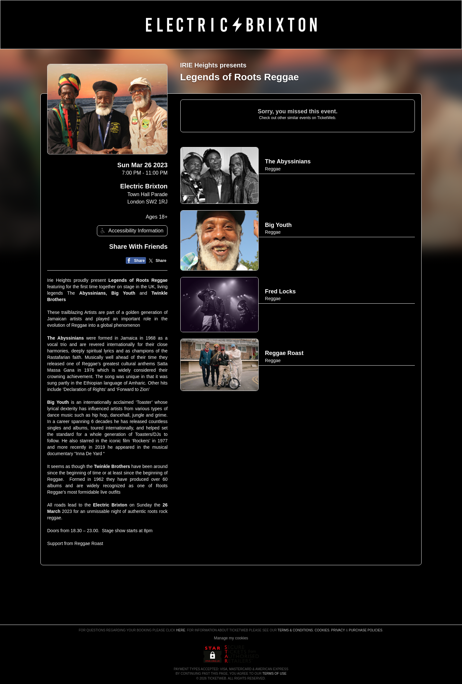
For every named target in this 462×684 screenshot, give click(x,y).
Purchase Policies (365, 630)
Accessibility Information (131, 231)
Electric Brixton (144, 186)
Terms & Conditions (295, 630)
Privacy (338, 630)
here (180, 630)
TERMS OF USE (274, 673)
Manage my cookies (231, 638)
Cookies (322, 630)
